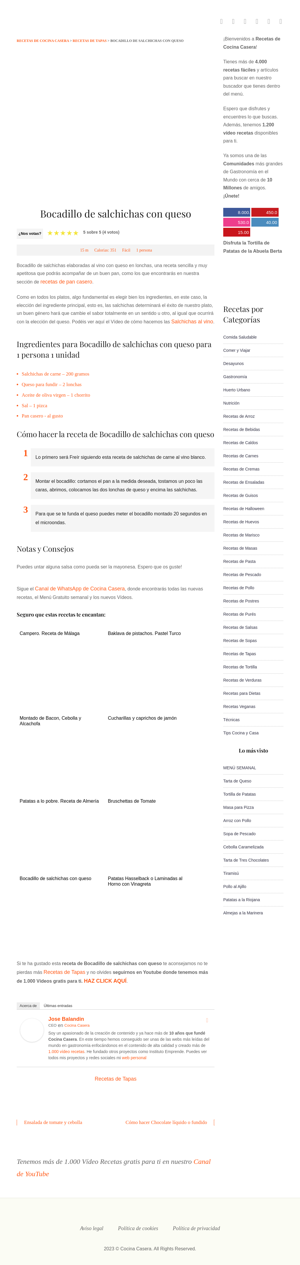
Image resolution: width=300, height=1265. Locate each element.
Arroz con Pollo (237, 820)
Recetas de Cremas (241, 469)
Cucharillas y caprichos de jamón (142, 715)
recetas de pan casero (63, 281)
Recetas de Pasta (239, 561)
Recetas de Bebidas (241, 429)
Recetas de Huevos (241, 521)
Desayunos (233, 363)
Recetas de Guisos (240, 495)
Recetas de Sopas (240, 640)
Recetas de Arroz (239, 416)
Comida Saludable (240, 337)
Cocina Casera (77, 1020)
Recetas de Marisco (241, 535)
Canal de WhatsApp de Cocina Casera (75, 586)
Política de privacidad (196, 1222)
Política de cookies (138, 1222)
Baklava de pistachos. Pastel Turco (144, 630)
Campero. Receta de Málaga (50, 630)
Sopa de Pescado (239, 833)
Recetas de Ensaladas (243, 482)
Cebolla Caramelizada (243, 847)
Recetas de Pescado (242, 574)
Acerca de (28, 1000)
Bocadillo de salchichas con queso (55, 874)
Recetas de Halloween (243, 508)
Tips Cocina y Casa (241, 733)
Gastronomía (235, 376)
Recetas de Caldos (240, 442)
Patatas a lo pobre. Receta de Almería (59, 797)
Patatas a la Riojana (241, 899)
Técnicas (231, 719)
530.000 (236, 223)
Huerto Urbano (236, 390)
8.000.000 (236, 213)
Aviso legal (91, 1222)
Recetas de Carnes (240, 456)
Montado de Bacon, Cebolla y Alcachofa (50, 718)
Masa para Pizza (238, 807)
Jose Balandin (66, 1013)
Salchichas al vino (190, 320)
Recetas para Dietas (241, 693)
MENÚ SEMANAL (239, 767)
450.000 (264, 213)
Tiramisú (231, 873)
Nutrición (231, 403)
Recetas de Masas (240, 548)
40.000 (264, 223)
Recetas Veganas (239, 706)
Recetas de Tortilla (240, 667)
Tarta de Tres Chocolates (246, 860)
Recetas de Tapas (62, 967)
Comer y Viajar (236, 350)
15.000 (236, 233)
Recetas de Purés (239, 614)
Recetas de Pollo (238, 587)
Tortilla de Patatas (239, 794)
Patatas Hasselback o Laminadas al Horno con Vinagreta (145, 877)
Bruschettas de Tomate (132, 797)
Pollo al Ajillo (234, 886)
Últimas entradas (58, 1000)
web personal (134, 1052)
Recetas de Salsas (240, 627)
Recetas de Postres (241, 601)
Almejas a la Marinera (243, 913)
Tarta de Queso (237, 781)
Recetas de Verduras (242, 680)
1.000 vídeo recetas (66, 1046)
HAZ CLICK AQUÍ (96, 975)
